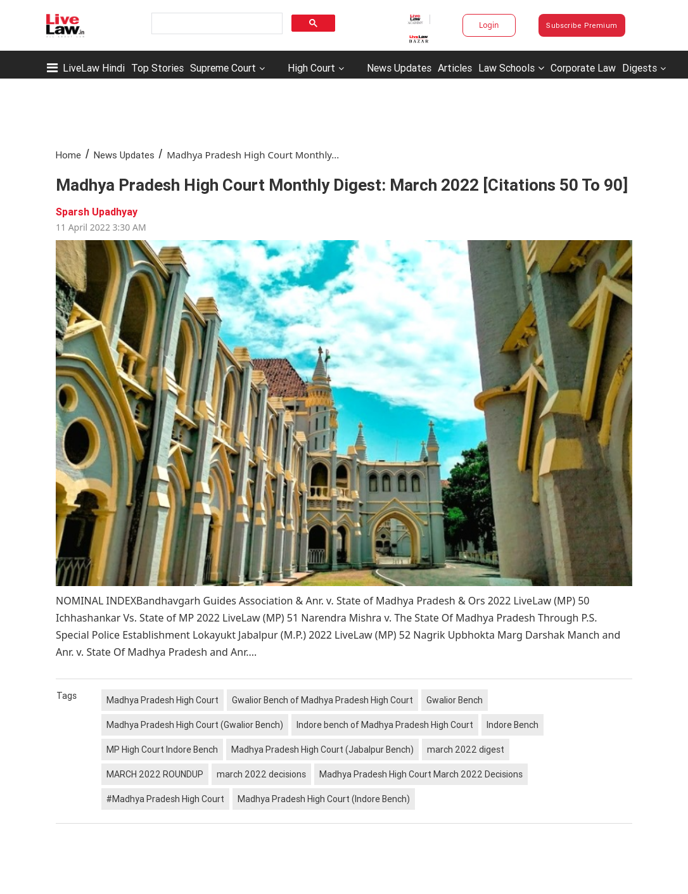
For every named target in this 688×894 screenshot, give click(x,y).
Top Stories (157, 67)
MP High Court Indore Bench (162, 749)
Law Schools (511, 67)
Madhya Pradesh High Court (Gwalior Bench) (194, 725)
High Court (311, 67)
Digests (639, 67)
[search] (216, 23)
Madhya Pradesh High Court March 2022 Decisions (421, 774)
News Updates (399, 67)
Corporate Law (583, 67)
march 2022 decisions (261, 774)
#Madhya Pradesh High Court (165, 799)
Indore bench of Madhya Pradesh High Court (384, 725)
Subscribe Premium (581, 25)
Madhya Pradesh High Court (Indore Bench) (324, 799)
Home (68, 155)
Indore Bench (512, 725)
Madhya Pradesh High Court (162, 700)
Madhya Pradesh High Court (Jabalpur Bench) (322, 749)
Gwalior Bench (454, 700)
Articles (455, 67)
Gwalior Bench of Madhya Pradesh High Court (322, 700)
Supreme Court (223, 67)
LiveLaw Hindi (94, 67)
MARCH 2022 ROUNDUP (154, 774)
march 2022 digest (465, 749)
